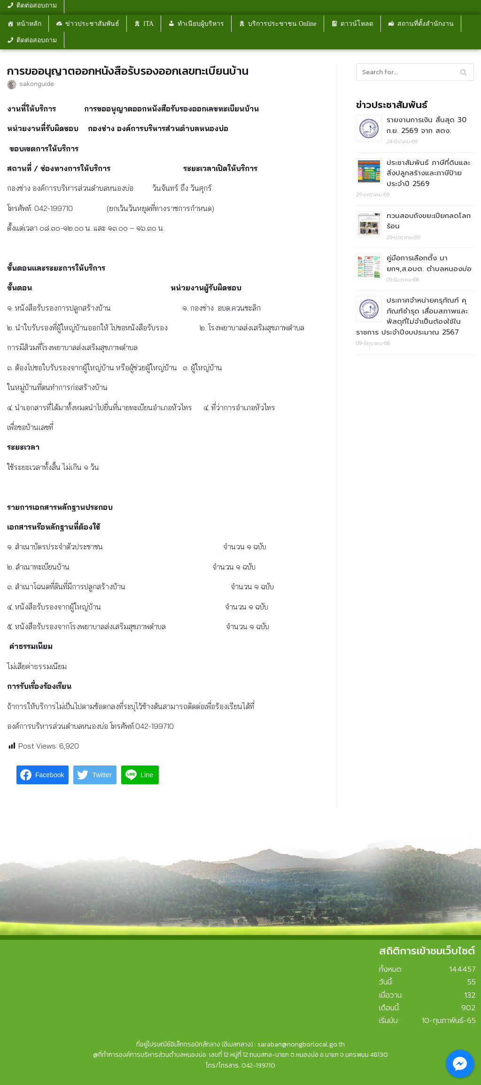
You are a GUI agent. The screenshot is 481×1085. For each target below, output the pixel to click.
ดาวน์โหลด (357, 23)
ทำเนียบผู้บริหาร (201, 23)
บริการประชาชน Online (282, 23)
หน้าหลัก (28, 23)
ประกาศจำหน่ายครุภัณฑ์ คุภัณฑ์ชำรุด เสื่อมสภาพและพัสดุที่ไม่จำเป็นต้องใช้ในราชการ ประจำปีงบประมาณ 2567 (412, 316)
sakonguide (36, 83)
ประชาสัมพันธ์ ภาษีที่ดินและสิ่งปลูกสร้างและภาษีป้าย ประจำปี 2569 (428, 173)
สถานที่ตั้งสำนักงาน (425, 23)
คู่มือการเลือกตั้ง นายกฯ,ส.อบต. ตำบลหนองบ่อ (429, 263)
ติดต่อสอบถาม (36, 40)
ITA (148, 23)
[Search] (415, 72)
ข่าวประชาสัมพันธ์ (92, 23)
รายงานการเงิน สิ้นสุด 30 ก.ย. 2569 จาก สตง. (426, 125)
